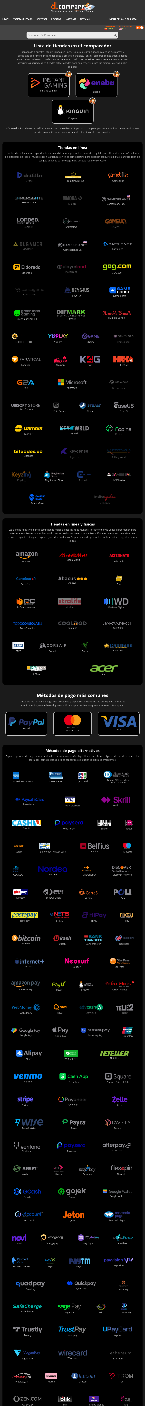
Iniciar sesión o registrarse (124, 19)
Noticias (85, 19)
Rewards (56, 19)
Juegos (6, 19)
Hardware (70, 19)
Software (42, 19)
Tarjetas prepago (23, 19)
